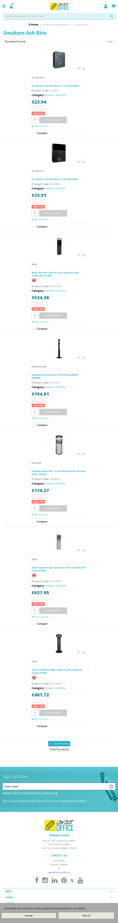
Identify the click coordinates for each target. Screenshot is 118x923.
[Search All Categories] (59, 16)
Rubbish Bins (81, 24)
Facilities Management (55, 24)
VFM (34, 264)
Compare (39, 133)
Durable (36, 462)
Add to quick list (40, 126)
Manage (29, 915)
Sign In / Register (106, 6)
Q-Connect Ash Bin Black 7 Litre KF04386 (54, 179)
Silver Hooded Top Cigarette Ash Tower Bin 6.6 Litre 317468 (58, 569)
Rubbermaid (39, 366)
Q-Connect (38, 77)
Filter (110, 41)
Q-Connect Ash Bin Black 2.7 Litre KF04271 (55, 85)
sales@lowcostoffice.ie (59, 872)
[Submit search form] (111, 16)
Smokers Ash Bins (55, 95)
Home (33, 24)
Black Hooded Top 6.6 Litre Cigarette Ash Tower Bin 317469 (55, 274)
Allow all (86, 915)
